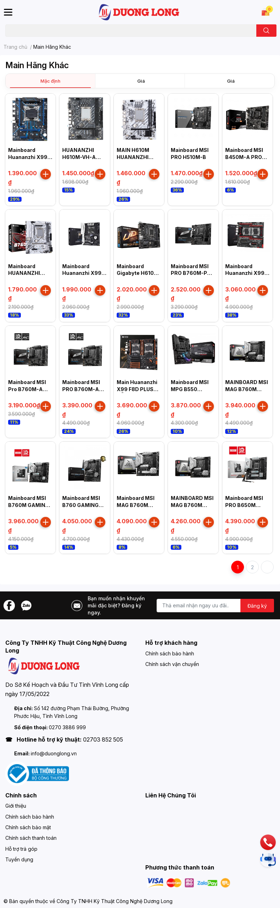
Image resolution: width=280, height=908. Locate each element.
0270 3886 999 (67, 727)
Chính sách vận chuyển (172, 664)
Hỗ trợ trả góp (21, 849)
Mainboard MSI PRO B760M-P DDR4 (190, 273)
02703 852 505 (103, 739)
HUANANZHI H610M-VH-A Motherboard (79, 157)
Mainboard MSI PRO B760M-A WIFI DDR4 (81, 389)
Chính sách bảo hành (169, 653)
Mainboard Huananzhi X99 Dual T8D (244, 273)
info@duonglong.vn (54, 753)
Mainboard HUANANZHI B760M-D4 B (24, 273)
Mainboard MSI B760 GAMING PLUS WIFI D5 (81, 505)
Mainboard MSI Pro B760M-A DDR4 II (27, 389)
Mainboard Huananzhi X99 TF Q (81, 273)
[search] (266, 30)
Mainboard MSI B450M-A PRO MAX (244, 157)
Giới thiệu (15, 806)
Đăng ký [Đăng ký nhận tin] (257, 606)
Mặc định (50, 81)
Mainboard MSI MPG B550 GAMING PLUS (190, 389)
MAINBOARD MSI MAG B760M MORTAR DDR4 (246, 389)
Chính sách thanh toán (31, 838)
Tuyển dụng (19, 859)
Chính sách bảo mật (28, 827)
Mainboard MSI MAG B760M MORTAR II (135, 505)
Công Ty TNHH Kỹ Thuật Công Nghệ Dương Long (115, 901)
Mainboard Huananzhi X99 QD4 (27, 157)
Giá (141, 81)
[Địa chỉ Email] (215, 605)
